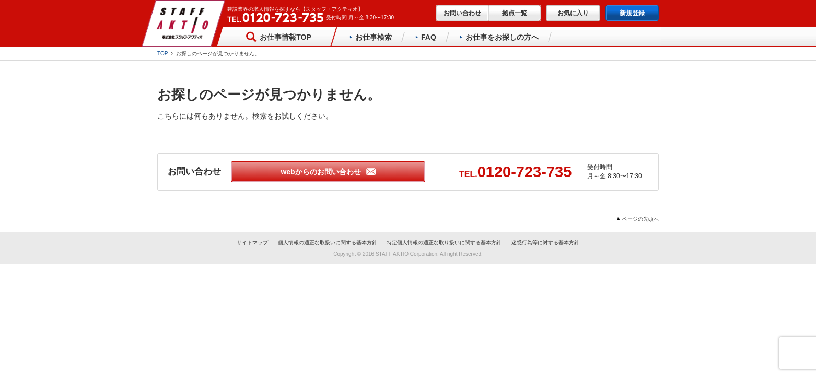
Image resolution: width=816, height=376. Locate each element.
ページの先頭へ (638, 219)
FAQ (425, 37)
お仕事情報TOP (277, 36)
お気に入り (573, 13)
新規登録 (632, 13)
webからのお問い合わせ (328, 172)
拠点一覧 (514, 13)
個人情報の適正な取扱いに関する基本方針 (327, 242)
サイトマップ (252, 242)
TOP (162, 53)
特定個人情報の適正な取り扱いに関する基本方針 (444, 242)
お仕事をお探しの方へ (499, 37)
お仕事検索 (370, 37)
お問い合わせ (462, 13)
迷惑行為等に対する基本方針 (545, 242)
